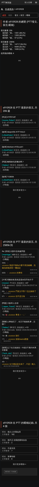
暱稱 (28, 15)
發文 (16, 15)
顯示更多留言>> (19, 371)
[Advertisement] (19, 81)
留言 (22, 15)
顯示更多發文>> (19, 190)
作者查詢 (9, 9)
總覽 (4, 15)
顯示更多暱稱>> (19, 464)
